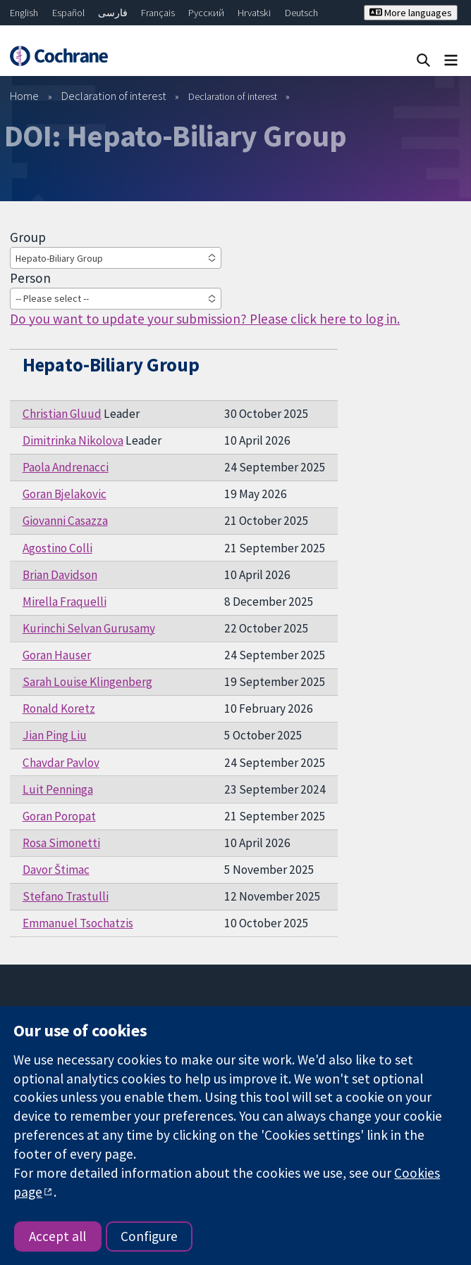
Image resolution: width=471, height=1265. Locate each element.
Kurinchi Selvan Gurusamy (89, 628)
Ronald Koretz (59, 708)
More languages (410, 12)
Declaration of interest (113, 96)
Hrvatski (254, 12)
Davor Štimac (56, 869)
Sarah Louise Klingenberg (87, 681)
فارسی (113, 12)
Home (24, 96)
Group (28, 237)
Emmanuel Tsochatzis (78, 923)
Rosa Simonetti (61, 843)
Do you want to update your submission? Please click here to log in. (205, 318)
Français (158, 12)
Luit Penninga (58, 789)
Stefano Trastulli (66, 896)
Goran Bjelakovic (64, 494)
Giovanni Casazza (65, 520)
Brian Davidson (60, 575)
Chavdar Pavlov (61, 762)
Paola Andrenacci (66, 467)
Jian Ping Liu (55, 735)
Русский (206, 12)
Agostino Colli (57, 548)
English (24, 12)
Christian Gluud (62, 413)
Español (68, 12)
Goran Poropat (59, 816)
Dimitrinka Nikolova (73, 440)
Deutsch (301, 12)
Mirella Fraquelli (64, 601)
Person (30, 277)
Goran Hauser (57, 655)
